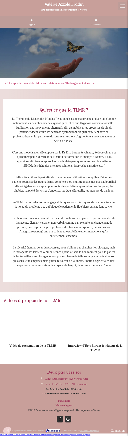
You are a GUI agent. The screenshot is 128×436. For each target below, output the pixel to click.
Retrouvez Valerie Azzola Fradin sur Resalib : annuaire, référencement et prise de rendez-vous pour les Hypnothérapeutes (45, 434)
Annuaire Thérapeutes (89, 430)
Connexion (118, 430)
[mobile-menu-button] (122, 6)
